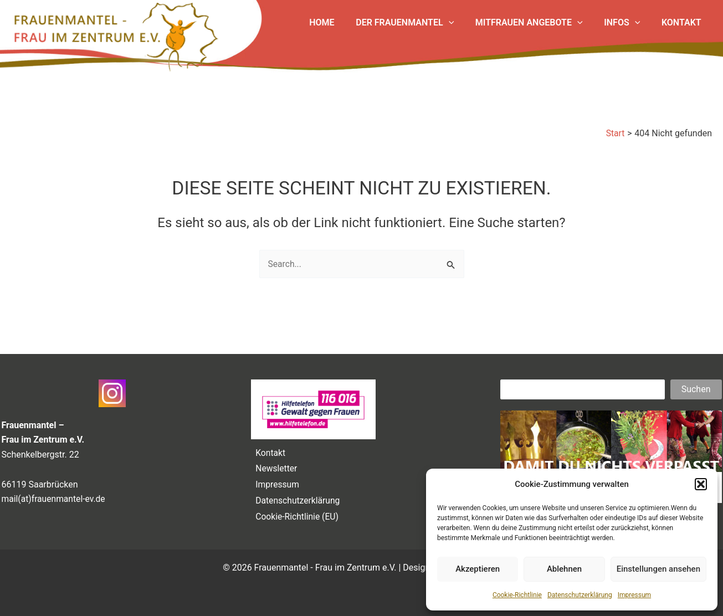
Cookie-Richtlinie (517, 595)
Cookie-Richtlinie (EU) (296, 516)
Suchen (696, 384)
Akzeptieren (477, 569)
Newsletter (275, 465)
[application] (461, 23)
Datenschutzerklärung (579, 595)
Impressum (634, 595)
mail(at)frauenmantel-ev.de (55, 495)
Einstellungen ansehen (658, 569)
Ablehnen (564, 569)
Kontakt (269, 448)
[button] (700, 484)
